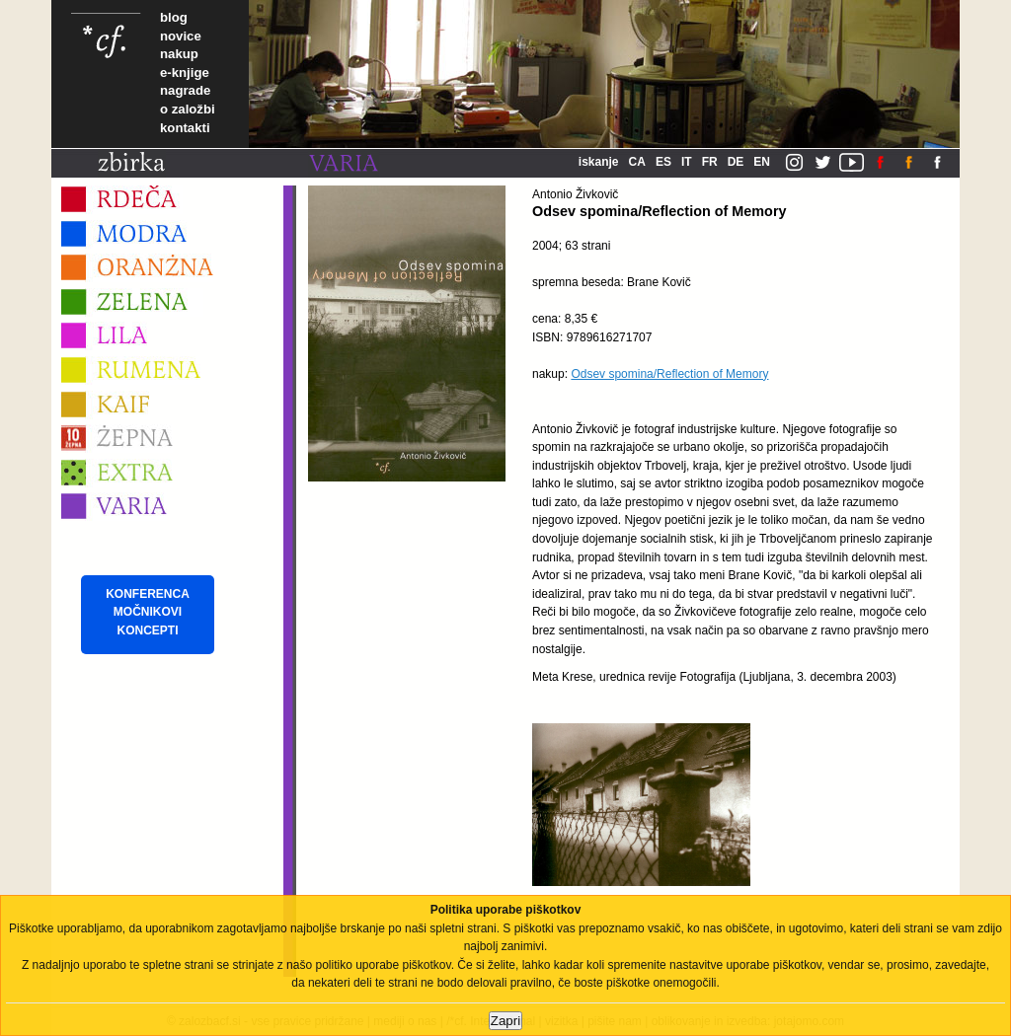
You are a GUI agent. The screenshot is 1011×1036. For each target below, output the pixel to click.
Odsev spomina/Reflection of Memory (669, 374)
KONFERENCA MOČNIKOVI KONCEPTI (148, 612)
